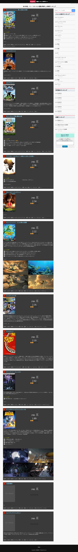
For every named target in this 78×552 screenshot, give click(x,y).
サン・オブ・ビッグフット (13, 192)
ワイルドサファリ (11, 51)
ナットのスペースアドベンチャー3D (16, 409)
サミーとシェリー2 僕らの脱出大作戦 (16, 10)
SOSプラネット (10, 83)
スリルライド (9, 331)
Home (39, 547)
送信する (65, 146)
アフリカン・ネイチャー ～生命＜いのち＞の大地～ (20, 156)
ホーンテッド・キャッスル (13, 372)
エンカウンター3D (11, 295)
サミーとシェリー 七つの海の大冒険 (16, 222)
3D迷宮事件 (9, 483)
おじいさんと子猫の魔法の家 (14, 116)
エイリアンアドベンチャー (13, 513)
